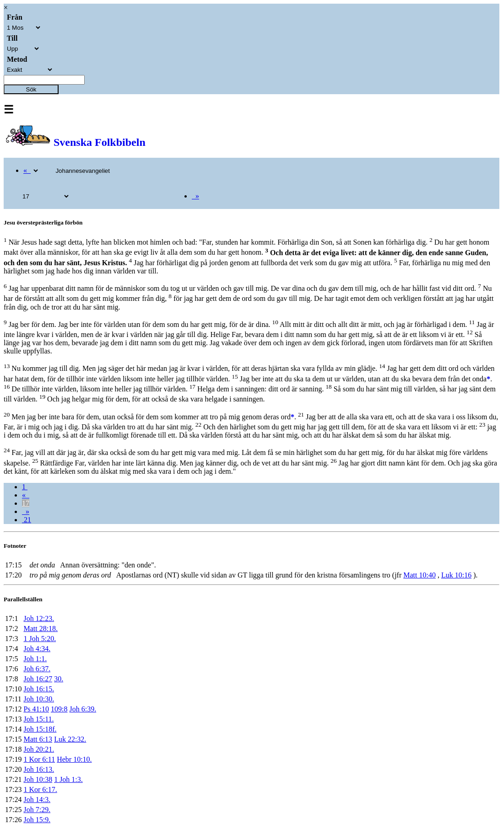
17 (25, 503)
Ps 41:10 (36, 709)
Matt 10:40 (419, 575)
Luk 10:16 (456, 575)
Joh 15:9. (36, 820)
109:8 (59, 709)
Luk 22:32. (70, 739)
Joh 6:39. (82, 709)
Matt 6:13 (37, 739)
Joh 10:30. (38, 699)
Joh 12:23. (38, 618)
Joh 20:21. (38, 749)
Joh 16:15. (38, 689)
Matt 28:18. (40, 628)
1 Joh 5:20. (39, 638)
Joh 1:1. (35, 659)
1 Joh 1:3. (68, 779)
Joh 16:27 (37, 679)
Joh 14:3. (36, 799)
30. (58, 679)
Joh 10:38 (37, 779)
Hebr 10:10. (74, 759)
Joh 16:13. (38, 769)
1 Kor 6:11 (39, 759)
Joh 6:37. (36, 669)
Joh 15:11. (38, 719)
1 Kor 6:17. (40, 789)
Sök (31, 89)
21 (26, 520)
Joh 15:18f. (39, 729)
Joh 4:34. (36, 649)
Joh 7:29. (36, 809)
